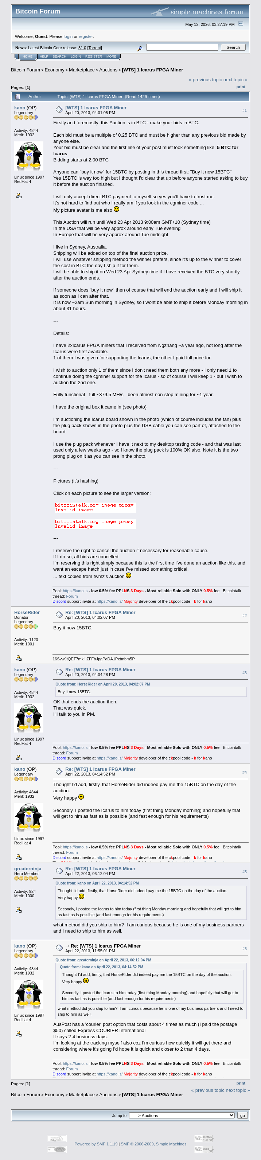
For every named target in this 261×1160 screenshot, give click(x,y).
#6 (244, 948)
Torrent (95, 48)
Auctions (108, 70)
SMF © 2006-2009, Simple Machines (154, 1144)
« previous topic (205, 79)
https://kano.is (75, 591)
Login (76, 56)
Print (241, 87)
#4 (244, 772)
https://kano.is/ (109, 601)
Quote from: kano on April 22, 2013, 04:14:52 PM (97, 883)
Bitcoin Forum (25, 70)
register (86, 36)
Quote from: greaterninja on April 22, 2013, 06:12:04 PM (103, 960)
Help (44, 56)
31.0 (82, 48)
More (111, 56)
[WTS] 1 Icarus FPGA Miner (152, 70)
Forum (72, 596)
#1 (244, 110)
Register (93, 56)
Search (60, 56)
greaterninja (27, 868)
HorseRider (27, 612)
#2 (244, 615)
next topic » (235, 79)
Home (27, 56)
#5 (244, 872)
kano (19, 107)
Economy (55, 70)
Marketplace (82, 70)
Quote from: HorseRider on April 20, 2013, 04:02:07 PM (102, 684)
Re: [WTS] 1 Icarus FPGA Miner (100, 612)
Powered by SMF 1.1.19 (96, 1144)
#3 (244, 673)
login (68, 36)
